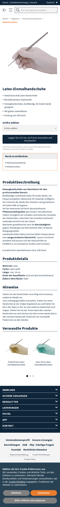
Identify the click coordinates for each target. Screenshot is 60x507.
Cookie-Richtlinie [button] (17, 482)
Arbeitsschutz (10, 22)
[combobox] (30, 128)
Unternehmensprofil (18, 440)
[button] (27, 376)
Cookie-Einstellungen (41, 455)
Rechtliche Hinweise (35, 449)
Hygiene (15, 18)
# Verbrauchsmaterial (15, 162)
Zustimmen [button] (44, 493)
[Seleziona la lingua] (52, 2)
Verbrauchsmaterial (31, 18)
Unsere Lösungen (42, 440)
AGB (24, 444)
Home (6, 2)
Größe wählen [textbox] (10, 128)
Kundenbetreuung (19, 2)
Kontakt (16, 449)
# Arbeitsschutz (12, 166)
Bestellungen (12, 444)
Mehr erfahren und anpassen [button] (30, 500)
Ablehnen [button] (16, 493)
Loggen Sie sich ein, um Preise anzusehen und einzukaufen (30, 139)
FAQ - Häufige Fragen (42, 444)
